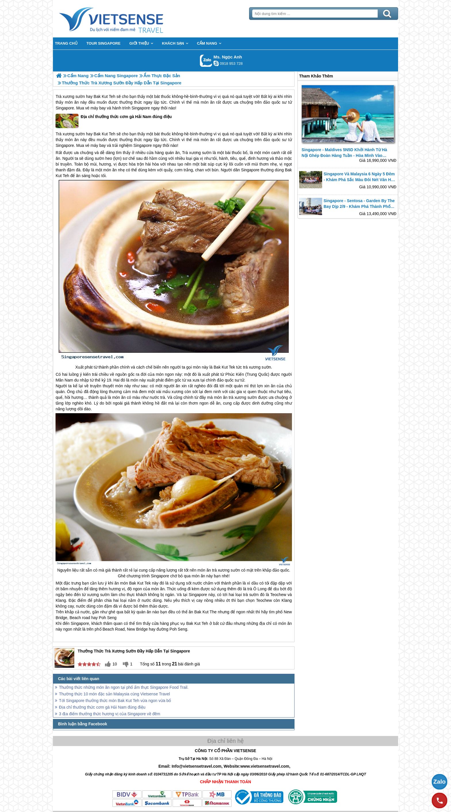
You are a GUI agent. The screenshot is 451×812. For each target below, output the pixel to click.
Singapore (65, 108)
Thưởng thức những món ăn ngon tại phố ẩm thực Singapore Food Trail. (123, 687)
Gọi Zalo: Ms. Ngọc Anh (206, 60)
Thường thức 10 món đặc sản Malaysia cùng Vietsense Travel (114, 694)
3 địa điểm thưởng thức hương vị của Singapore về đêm (109, 714)
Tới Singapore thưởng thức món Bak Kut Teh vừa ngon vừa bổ (115, 700)
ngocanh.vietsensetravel (216, 63)
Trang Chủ (125, 18)
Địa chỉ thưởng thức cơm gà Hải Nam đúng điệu (114, 121)
